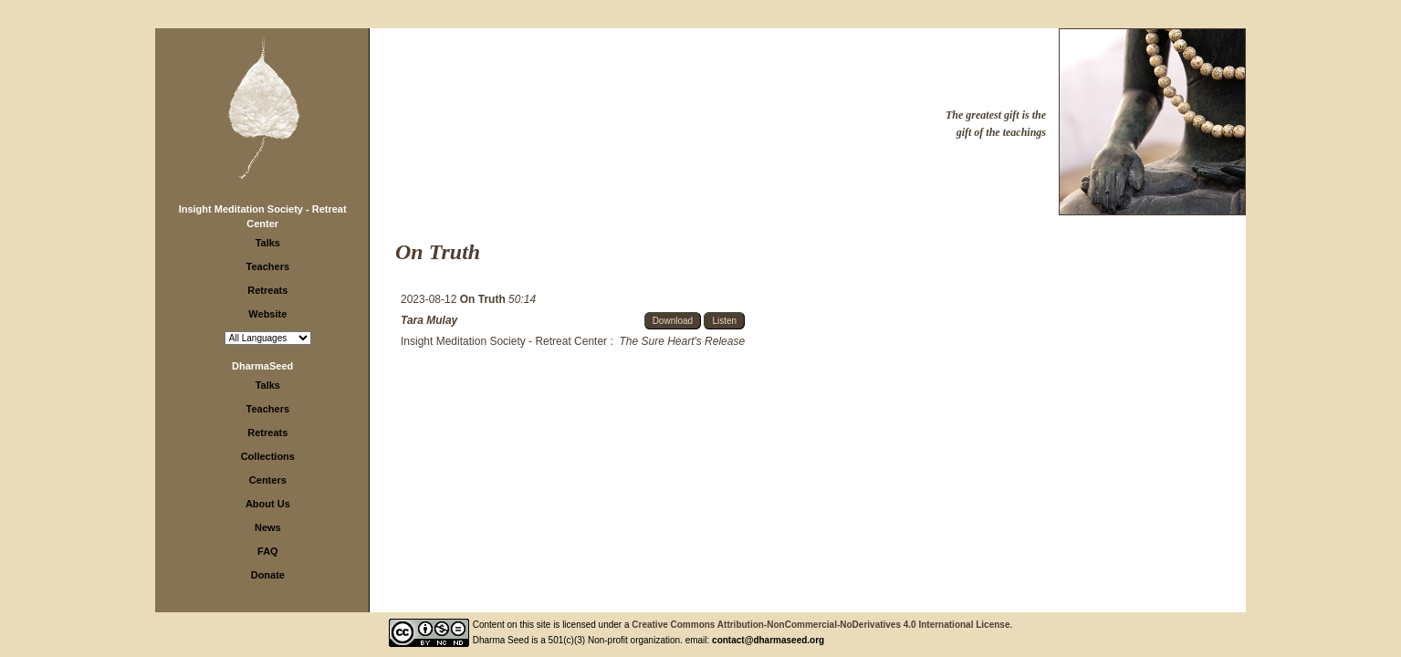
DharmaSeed (262, 365)
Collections (268, 456)
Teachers (268, 266)
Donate (268, 574)
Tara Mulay (429, 320)
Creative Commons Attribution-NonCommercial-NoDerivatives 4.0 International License (820, 625)
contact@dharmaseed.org (768, 640)
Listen (724, 321)
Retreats (267, 290)
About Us (268, 503)
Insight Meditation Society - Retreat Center (504, 341)
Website (267, 313)
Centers (268, 479)
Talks (268, 242)
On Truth (484, 299)
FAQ (267, 551)
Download (673, 321)
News (268, 527)
